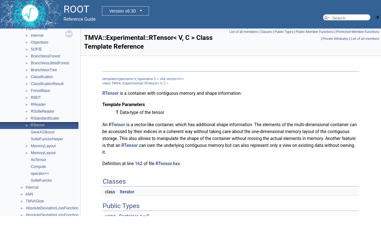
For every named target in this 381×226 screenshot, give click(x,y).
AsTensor (38, 160)
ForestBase (40, 91)
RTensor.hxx (168, 163)
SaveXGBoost (42, 132)
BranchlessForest (45, 56)
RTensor (38, 125)
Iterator (127, 191)
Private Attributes (335, 39)
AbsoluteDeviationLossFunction (52, 208)
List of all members (243, 32)
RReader (38, 104)
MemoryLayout (43, 146)
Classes (266, 32)
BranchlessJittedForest (50, 63)
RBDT (36, 97)
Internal (37, 35)
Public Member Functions (315, 32)
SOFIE (36, 49)
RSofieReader (42, 111)
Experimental (37, 28)
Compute (38, 166)
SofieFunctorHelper (47, 139)
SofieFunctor (41, 180)
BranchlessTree (44, 70)
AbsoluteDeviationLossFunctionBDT (56, 215)
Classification (42, 77)
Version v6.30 (122, 10)
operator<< (40, 173)
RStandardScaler (45, 118)
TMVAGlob (35, 201)
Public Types (284, 32)
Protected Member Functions (357, 32)
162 (138, 163)
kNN (29, 194)
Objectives (39, 42)
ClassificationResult (47, 84)
